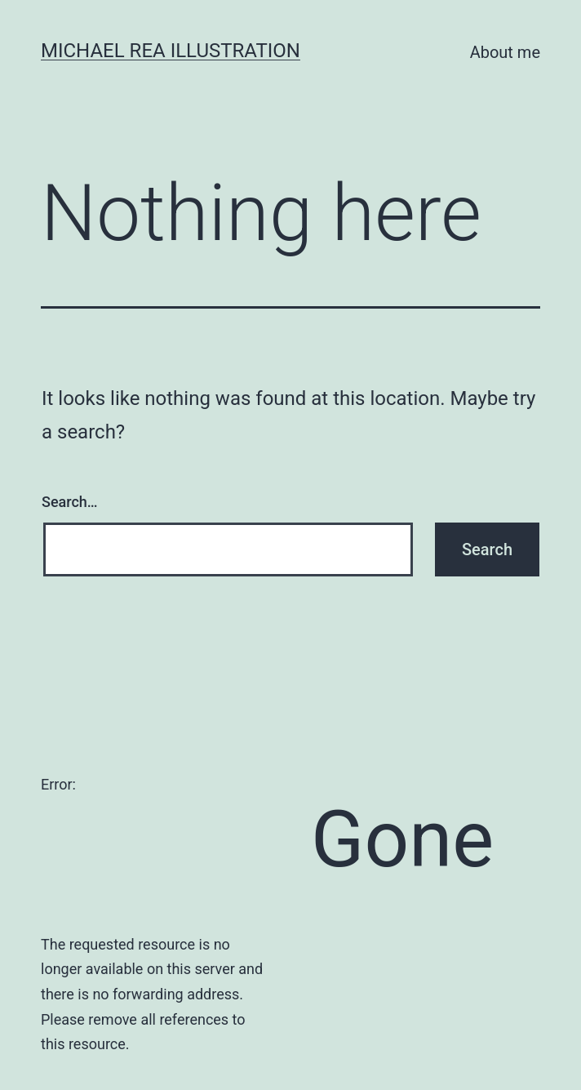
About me (505, 52)
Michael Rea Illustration (170, 50)
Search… (70, 501)
